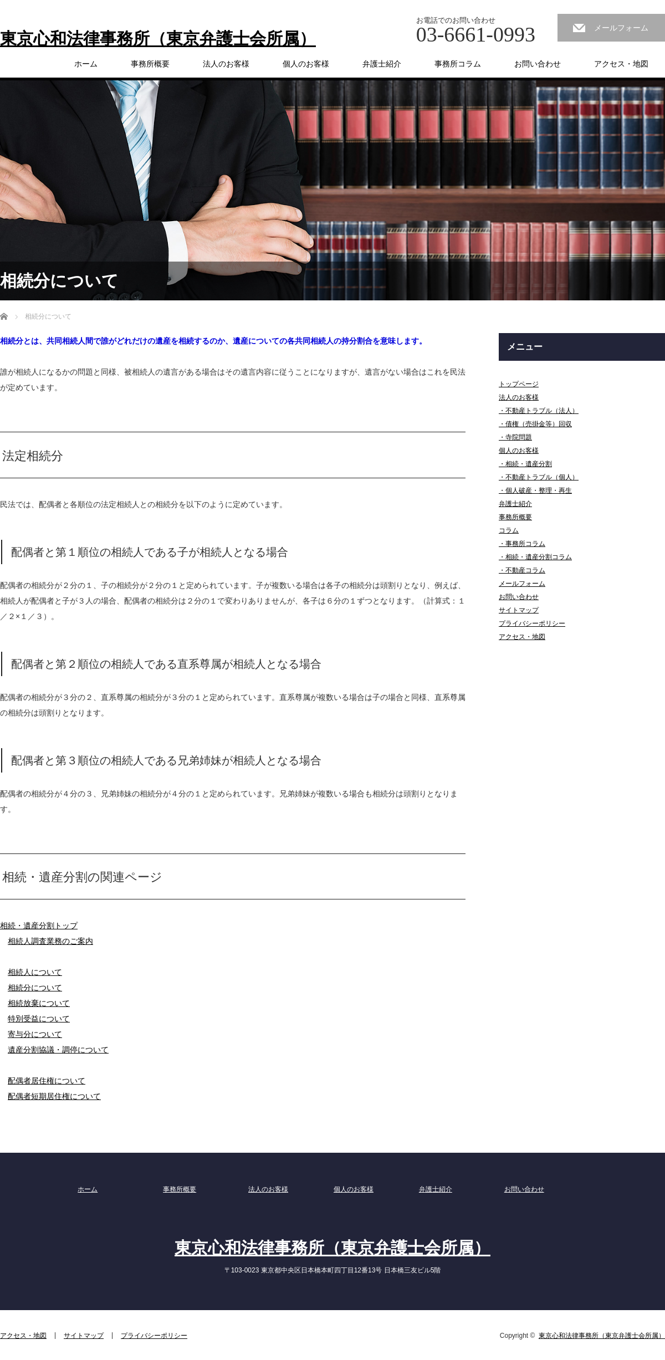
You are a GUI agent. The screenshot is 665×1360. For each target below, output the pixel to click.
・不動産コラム (522, 570)
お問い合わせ (537, 63)
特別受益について (39, 1018)
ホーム (86, 63)
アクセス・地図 (621, 63)
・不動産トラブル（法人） (539, 411)
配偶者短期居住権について (54, 1096)
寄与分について (35, 1034)
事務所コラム (457, 63)
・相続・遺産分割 (525, 464)
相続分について (35, 987)
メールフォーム (621, 27)
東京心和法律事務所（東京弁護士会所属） (158, 38)
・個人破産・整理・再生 (535, 490)
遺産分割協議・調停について (58, 1049)
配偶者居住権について (46, 1080)
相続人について (35, 972)
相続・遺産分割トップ (39, 925)
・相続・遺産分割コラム (535, 557)
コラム (509, 530)
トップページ (519, 384)
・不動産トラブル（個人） (539, 477)
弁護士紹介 (381, 63)
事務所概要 (150, 63)
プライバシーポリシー (532, 623)
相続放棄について (39, 1003)
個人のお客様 (306, 63)
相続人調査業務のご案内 (50, 941)
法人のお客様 (226, 63)
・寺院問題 (515, 437)
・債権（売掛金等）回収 (535, 424)
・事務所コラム (522, 544)
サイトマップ (519, 610)
